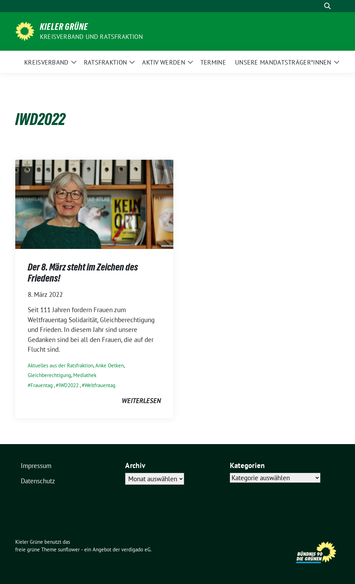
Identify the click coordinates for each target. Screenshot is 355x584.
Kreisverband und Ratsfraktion (91, 37)
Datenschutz (38, 481)
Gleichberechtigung (49, 375)
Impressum (36, 465)
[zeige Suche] (327, 6)
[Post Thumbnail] (94, 203)
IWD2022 (69, 385)
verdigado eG (135, 549)
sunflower (69, 549)
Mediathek (84, 375)
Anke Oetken (109, 365)
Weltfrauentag (100, 385)
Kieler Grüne (64, 27)
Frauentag (42, 385)
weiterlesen (141, 401)
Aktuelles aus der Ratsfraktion (60, 365)
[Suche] (317, 6)
